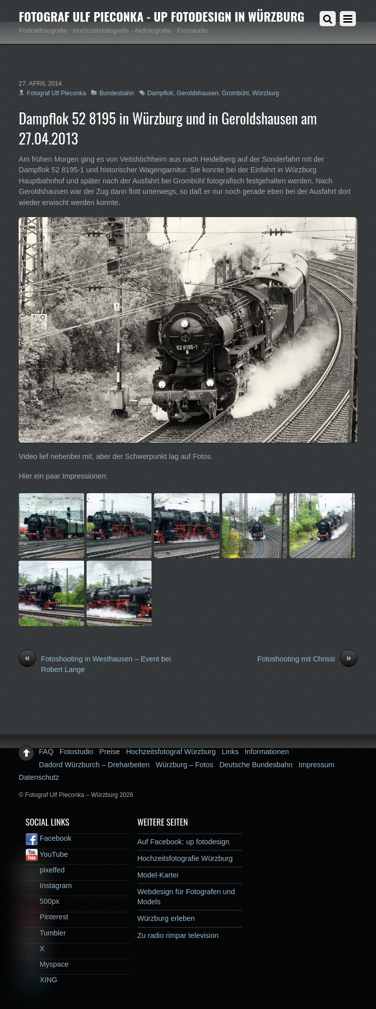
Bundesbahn (116, 93)
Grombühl (235, 93)
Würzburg (265, 93)
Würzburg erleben (166, 918)
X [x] (35, 949)
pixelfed (45, 870)
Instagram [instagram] (49, 886)
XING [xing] (41, 980)
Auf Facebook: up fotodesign (183, 842)
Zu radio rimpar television (178, 935)
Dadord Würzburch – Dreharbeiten (94, 765)
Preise (109, 752)
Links (230, 752)
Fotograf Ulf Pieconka (56, 93)
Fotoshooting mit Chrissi (307, 659)
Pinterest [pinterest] (47, 917)
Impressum (316, 765)
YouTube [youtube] (47, 854)
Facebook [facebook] (48, 838)
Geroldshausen (197, 93)
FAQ (46, 752)
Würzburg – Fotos (184, 765)
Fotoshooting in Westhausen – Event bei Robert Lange (95, 664)
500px (42, 901)
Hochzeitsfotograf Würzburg (170, 752)
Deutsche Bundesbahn (256, 765)
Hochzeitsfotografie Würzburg (185, 858)
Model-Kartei (158, 875)
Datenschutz (39, 777)
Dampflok (160, 93)
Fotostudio (76, 752)
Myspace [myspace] (47, 964)
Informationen (267, 752)
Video (28, 456)
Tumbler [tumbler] (46, 933)
